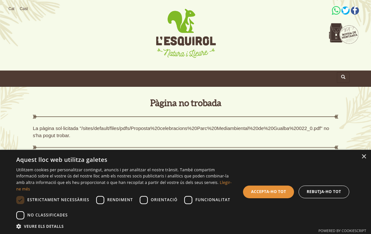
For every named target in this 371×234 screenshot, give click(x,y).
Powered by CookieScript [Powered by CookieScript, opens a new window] (342, 230)
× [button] (363, 156)
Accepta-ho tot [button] (268, 191)
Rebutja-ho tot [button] (324, 191)
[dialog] (185, 192)
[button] (125, 226)
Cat (11, 8)
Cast (24, 8)
